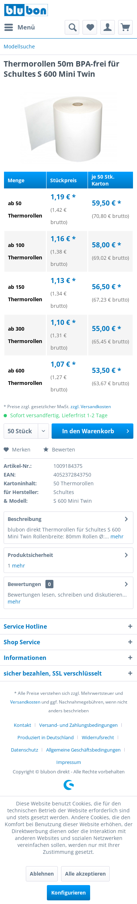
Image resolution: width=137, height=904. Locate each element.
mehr (116, 536)
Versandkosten (25, 702)
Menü (19, 26)
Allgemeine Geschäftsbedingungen (83, 749)
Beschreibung (24, 518)
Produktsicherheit (30, 554)
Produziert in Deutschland (45, 737)
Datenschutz (24, 749)
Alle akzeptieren (85, 873)
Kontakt (22, 725)
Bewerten (59, 449)
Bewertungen (24, 584)
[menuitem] (19, 27)
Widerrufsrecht (98, 737)
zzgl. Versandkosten (90, 406)
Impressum (68, 762)
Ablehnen (42, 873)
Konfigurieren (68, 892)
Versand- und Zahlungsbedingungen (78, 725)
